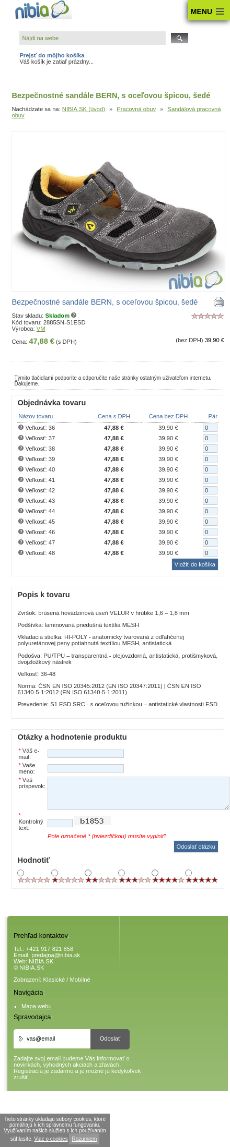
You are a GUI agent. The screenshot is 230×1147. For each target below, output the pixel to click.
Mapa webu (36, 1006)
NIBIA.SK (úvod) (83, 109)
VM (41, 328)
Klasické (54, 979)
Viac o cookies (50, 1139)
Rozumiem (84, 1139)
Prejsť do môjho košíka (51, 55)
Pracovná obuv (136, 109)
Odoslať (110, 1038)
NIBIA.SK (41, 961)
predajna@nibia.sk (55, 955)
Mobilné (80, 979)
